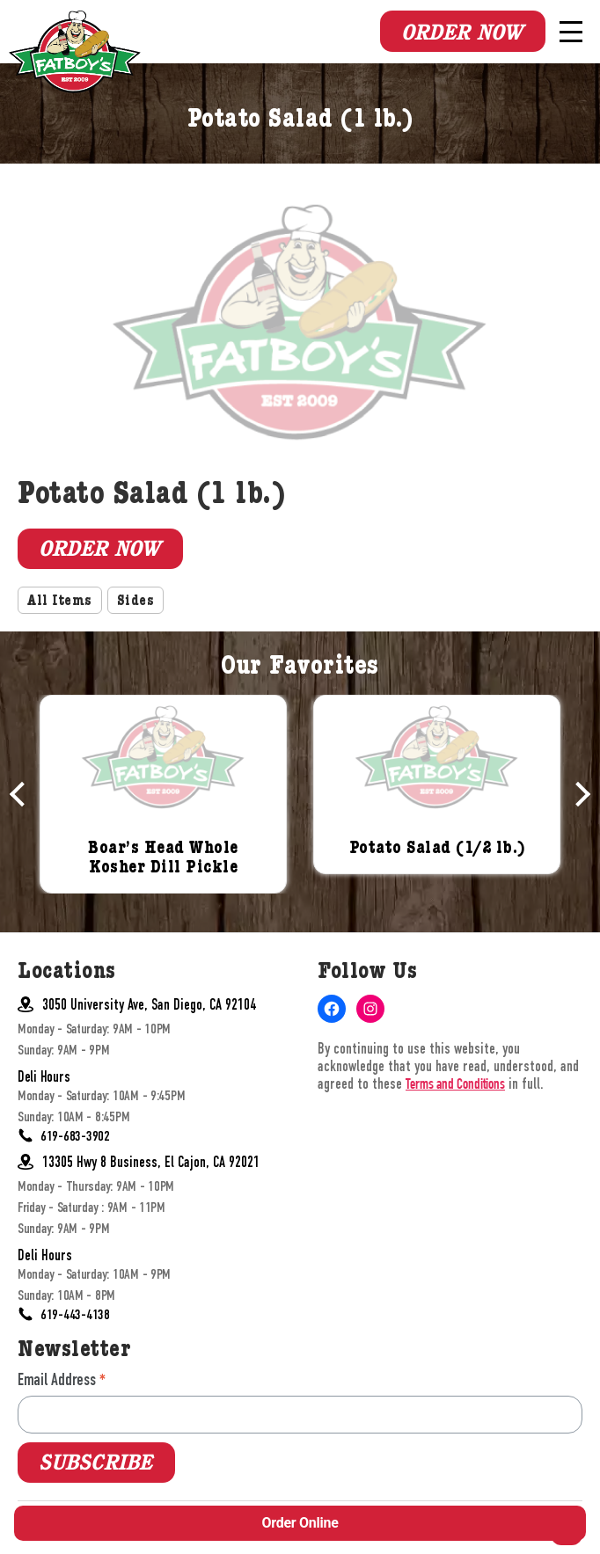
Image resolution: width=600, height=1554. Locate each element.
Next (578, 794)
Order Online (299, 1522)
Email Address (62, 1379)
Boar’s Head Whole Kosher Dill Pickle (163, 859)
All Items (59, 602)
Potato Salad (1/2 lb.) (437, 849)
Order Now (462, 32)
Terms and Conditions (455, 1085)
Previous (22, 794)
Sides (136, 602)
